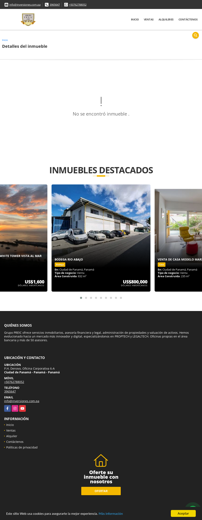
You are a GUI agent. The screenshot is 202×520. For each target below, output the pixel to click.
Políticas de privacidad (22, 447)
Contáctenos (188, 19)
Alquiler (11, 436)
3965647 (55, 4)
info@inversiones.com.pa (25, 4)
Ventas (149, 19)
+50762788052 (77, 4)
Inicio (135, 19)
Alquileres (166, 19)
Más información (111, 514)
